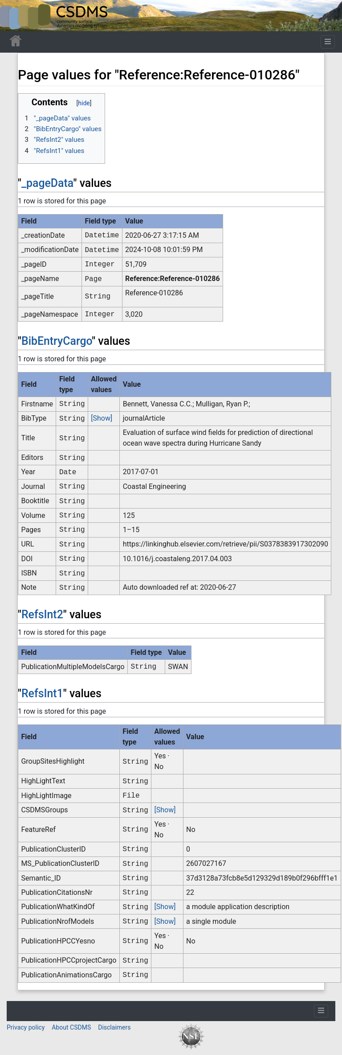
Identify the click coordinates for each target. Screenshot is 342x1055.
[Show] (101, 418)
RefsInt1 (42, 693)
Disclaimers (114, 1027)
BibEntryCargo (56, 341)
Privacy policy (26, 1027)
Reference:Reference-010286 (172, 278)
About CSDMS (71, 1027)
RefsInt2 (42, 614)
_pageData (47, 183)
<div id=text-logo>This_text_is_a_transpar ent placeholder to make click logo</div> (14, 16)
